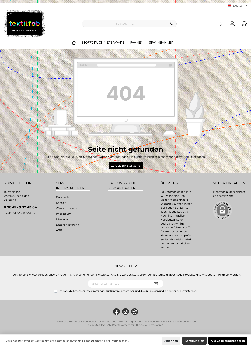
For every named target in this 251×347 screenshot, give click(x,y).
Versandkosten (115, 321)
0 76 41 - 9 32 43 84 (20, 207)
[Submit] (155, 284)
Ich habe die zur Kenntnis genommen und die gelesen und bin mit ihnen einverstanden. (128, 290)
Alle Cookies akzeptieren (228, 340)
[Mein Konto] (232, 23)
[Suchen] (172, 23)
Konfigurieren (194, 340)
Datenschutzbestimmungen (89, 290)
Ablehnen (171, 340)
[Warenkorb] (243, 23)
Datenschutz (64, 197)
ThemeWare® (155, 325)
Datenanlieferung (67, 224)
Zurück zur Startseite (125, 165)
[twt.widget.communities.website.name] (134, 311)
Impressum (63, 213)
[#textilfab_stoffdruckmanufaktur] (125, 311)
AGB (59, 230)
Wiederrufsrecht (67, 208)
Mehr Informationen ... (117, 340)
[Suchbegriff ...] (125, 23)
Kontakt (61, 202)
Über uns (62, 219)
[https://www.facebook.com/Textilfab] (116, 311)
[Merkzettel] (220, 23)
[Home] (77, 42)
